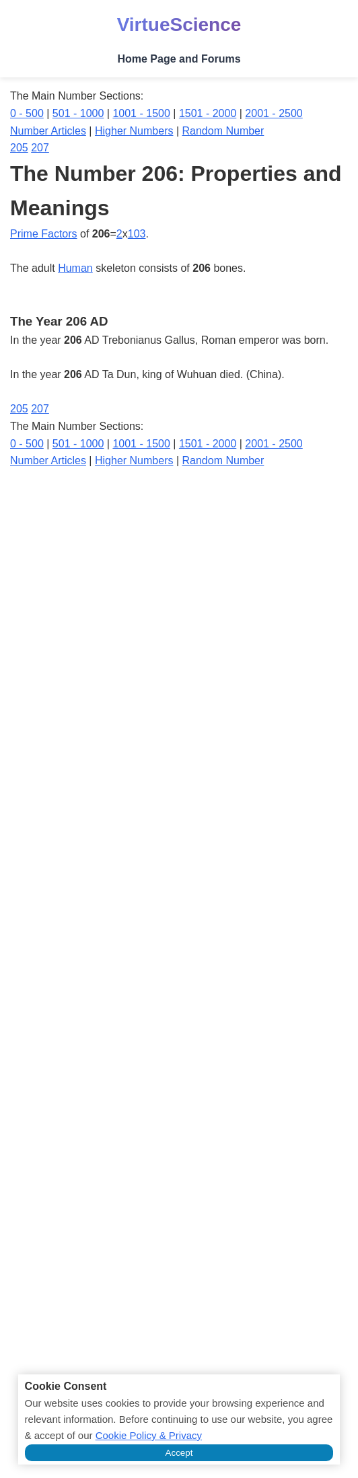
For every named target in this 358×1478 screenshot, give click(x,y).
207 (40, 147)
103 (137, 233)
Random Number (223, 131)
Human (75, 268)
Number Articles (48, 131)
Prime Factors (43, 233)
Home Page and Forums (178, 59)
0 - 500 (27, 113)
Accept (179, 1453)
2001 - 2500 (273, 113)
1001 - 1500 (141, 113)
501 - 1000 (78, 113)
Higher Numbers (134, 131)
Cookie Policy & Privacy (149, 1435)
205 (19, 147)
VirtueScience (179, 24)
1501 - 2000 (207, 113)
